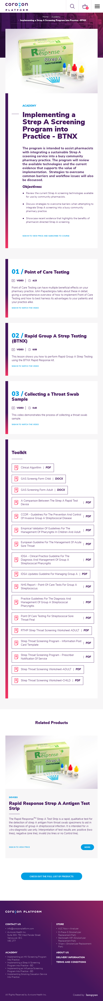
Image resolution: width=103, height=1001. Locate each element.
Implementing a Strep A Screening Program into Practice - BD (23, 964)
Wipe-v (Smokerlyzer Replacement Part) (74, 945)
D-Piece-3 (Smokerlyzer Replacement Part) (69, 933)
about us (62, 952)
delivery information (70, 957)
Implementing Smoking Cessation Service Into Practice (27, 975)
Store (60, 924)
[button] (72, 6)
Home (45, 17)
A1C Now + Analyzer (68, 929)
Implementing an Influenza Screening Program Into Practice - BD (25, 969)
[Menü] (96, 6)
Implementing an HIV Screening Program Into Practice (26, 958)
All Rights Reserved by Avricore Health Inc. (26, 995)
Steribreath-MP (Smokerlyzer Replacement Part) (72, 939)
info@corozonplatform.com (20, 929)
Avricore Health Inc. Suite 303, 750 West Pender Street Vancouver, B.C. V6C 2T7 (23, 936)
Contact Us (13, 924)
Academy (55, 17)
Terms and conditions (71, 962)
